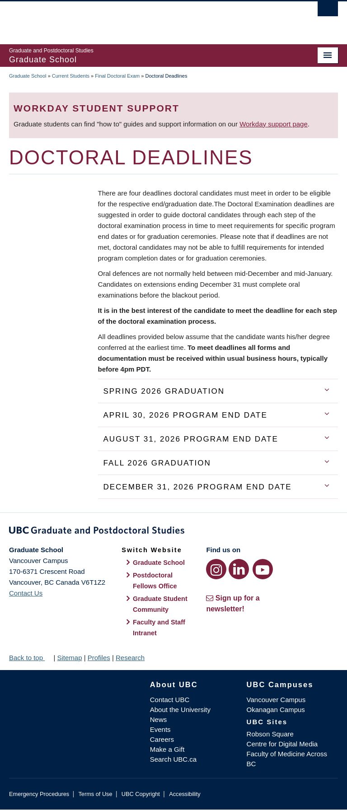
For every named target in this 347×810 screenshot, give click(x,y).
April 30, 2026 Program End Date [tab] (185, 415)
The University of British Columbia (149, 18)
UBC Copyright (141, 794)
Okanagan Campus (276, 709)
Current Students (70, 76)
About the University (180, 709)
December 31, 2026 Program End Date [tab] (197, 487)
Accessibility (184, 794)
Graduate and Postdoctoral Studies (173, 531)
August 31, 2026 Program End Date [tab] (190, 439)
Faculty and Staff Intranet (159, 628)
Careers (162, 739)
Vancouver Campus (276, 699)
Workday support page (273, 124)
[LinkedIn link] (239, 569)
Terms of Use (95, 794)
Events (160, 729)
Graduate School (28, 76)
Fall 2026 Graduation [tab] (157, 463)
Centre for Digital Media (282, 744)
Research (130, 657)
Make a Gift (167, 749)
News (158, 719)
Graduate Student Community (160, 604)
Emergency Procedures (39, 794)
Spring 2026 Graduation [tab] (164, 391)
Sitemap (69, 657)
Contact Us (25, 593)
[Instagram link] (216, 569)
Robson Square (270, 734)
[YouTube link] (263, 569)
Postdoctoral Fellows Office (155, 581)
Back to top (30, 657)
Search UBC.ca (173, 759)
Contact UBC (170, 699)
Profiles (99, 657)
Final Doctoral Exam (117, 76)
